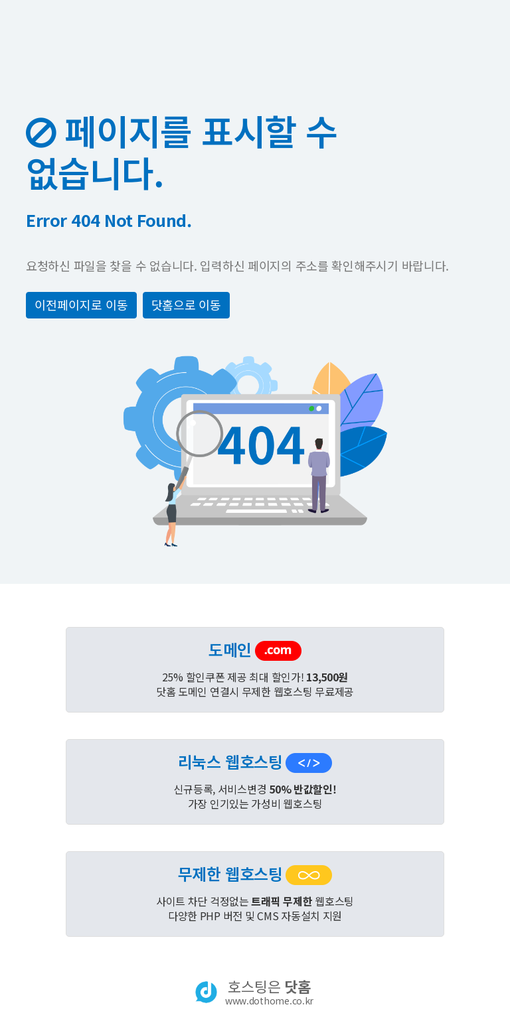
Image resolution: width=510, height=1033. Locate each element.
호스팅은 (269, 992)
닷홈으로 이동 (186, 304)
